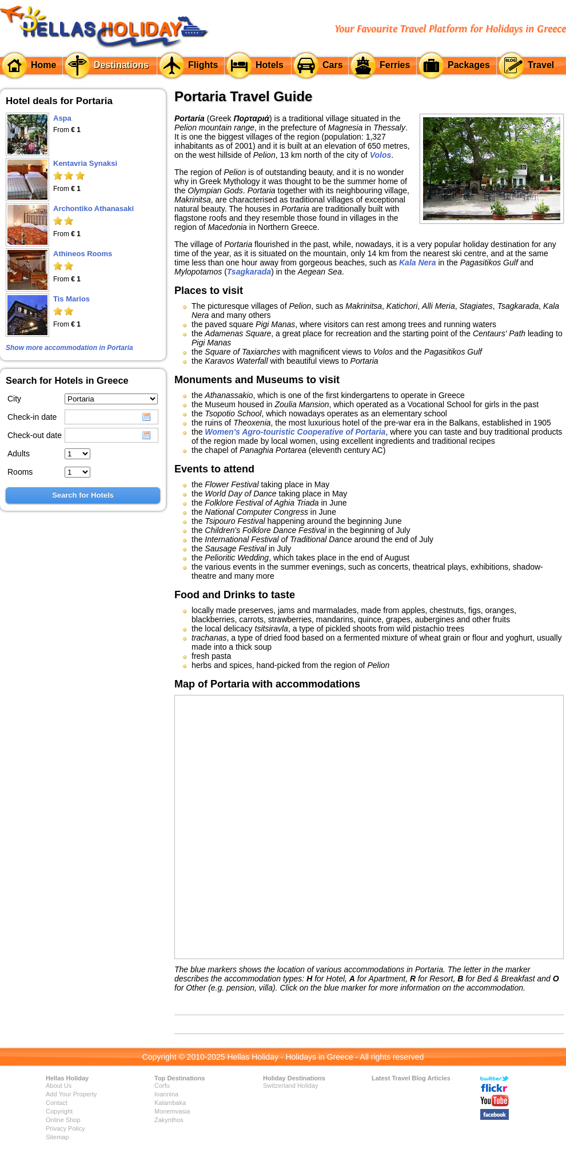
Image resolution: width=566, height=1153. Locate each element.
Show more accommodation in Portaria (69, 348)
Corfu (162, 1085)
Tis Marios (71, 299)
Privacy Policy (65, 1128)
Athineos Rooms (82, 253)
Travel (541, 65)
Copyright (59, 1111)
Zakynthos (169, 1119)
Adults (18, 453)
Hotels (270, 65)
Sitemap (57, 1137)
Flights (203, 65)
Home (43, 65)
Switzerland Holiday (290, 1085)
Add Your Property (71, 1094)
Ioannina (166, 1094)
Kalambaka (170, 1102)
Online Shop (63, 1119)
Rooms (20, 471)
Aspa (62, 118)
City (14, 398)
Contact (56, 1102)
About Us (58, 1085)
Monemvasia (172, 1111)
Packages (469, 65)
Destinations (121, 65)
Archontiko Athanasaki (93, 208)
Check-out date (34, 435)
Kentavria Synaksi (85, 163)
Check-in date (32, 417)
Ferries (395, 65)
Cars (332, 65)
